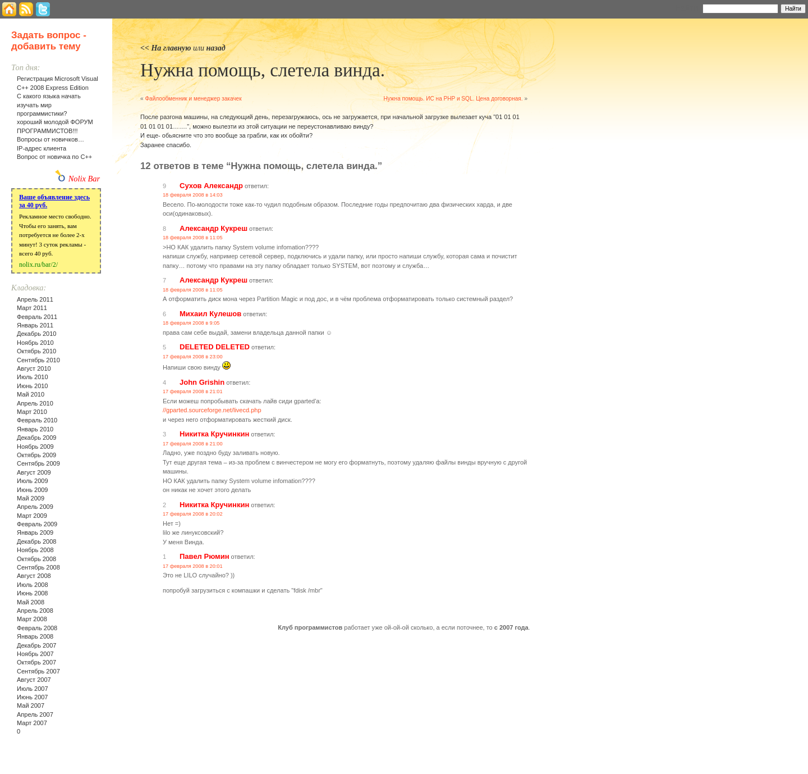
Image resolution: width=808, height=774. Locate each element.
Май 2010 (30, 394)
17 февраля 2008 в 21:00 (192, 444)
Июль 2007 (32, 688)
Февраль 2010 (37, 420)
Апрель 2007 (35, 714)
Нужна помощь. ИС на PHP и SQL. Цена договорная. (452, 98)
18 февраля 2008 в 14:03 (192, 195)
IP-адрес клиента (41, 148)
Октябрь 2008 (36, 559)
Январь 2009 (35, 532)
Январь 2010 (35, 429)
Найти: (687, 7)
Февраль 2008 (37, 628)
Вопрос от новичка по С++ (54, 156)
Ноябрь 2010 (35, 342)
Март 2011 (32, 307)
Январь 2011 (35, 325)
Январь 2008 (35, 636)
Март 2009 (32, 515)
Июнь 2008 (32, 593)
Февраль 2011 (37, 316)
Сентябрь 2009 (38, 463)
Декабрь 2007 (36, 645)
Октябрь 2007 (36, 662)
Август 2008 (34, 575)
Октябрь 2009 (36, 455)
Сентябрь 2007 (38, 671)
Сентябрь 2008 (38, 567)
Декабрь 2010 (36, 333)
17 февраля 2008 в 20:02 (192, 514)
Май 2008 (30, 602)
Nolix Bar (84, 178)
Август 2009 (34, 472)
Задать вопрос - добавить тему (48, 41)
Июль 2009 (32, 480)
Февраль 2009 (37, 524)
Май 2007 (30, 705)
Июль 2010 (32, 377)
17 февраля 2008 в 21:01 (192, 391)
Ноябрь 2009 (35, 446)
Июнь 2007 (32, 697)
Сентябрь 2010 (38, 360)
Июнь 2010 (32, 386)
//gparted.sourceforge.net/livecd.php (212, 410)
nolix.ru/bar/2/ (38, 264)
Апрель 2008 (35, 610)
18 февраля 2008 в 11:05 (192, 237)
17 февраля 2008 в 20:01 (192, 566)
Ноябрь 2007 (35, 653)
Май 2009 (30, 498)
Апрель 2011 (35, 299)
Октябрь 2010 (36, 351)
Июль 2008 (32, 584)
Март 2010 (32, 411)
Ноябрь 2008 (35, 550)
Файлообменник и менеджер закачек (193, 98)
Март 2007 (32, 723)
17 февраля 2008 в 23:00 (192, 356)
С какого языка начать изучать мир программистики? (49, 105)
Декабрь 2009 (36, 437)
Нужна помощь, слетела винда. (262, 70)
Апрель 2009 (35, 506)
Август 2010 (34, 368)
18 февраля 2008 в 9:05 (191, 323)
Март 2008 (32, 619)
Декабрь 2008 (36, 541)
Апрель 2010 (35, 403)
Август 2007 (34, 679)
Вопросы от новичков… (50, 139)
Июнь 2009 (32, 489)
